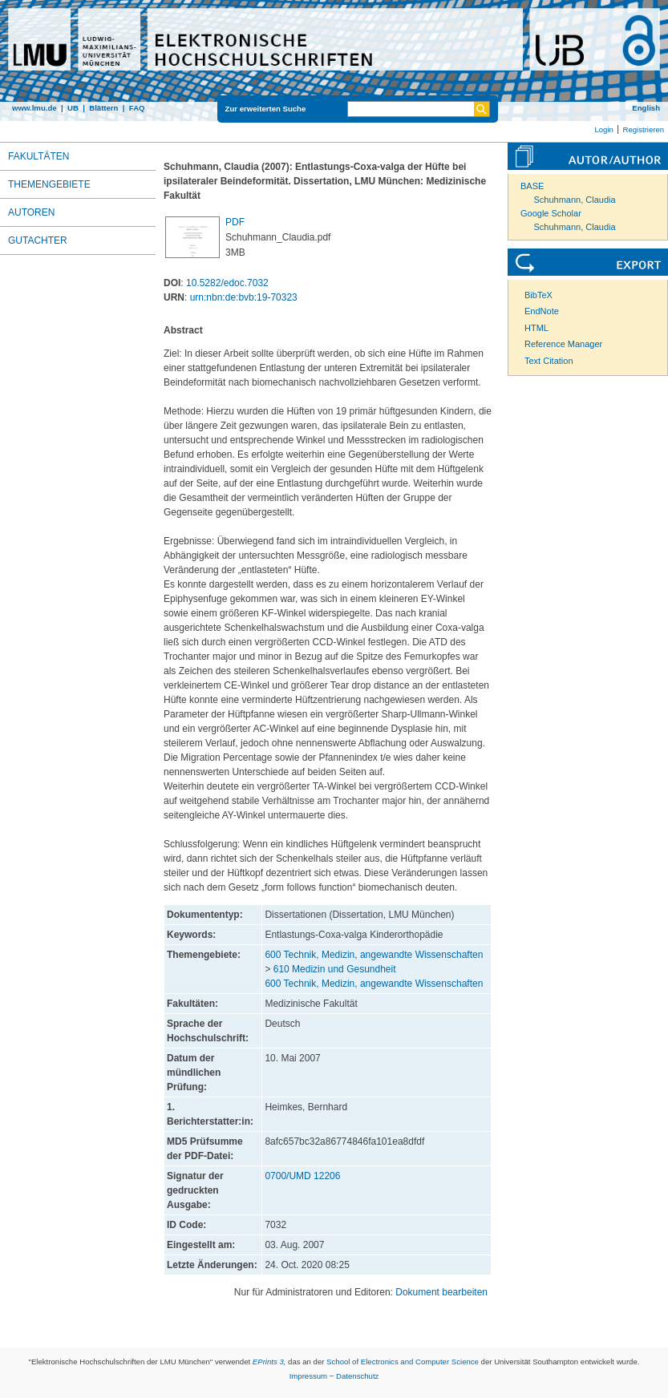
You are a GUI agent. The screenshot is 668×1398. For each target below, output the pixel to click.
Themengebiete (49, 184)
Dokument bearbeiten (441, 1292)
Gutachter (37, 240)
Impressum (308, 1376)
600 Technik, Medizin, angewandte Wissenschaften (374, 954)
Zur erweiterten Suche (265, 108)
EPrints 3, (269, 1361)
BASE (532, 186)
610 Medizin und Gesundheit (334, 969)
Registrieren (643, 129)
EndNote (541, 311)
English (646, 107)
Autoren (31, 212)
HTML (536, 328)
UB (73, 107)
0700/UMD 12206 (302, 1176)
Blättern (103, 107)
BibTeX (538, 295)
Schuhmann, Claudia (575, 199)
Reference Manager (563, 344)
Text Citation (548, 361)
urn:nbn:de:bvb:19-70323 (244, 297)
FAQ (137, 107)
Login (603, 129)
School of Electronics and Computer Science (402, 1361)
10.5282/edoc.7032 (227, 283)
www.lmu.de (34, 107)
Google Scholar (550, 213)
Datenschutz (357, 1376)
